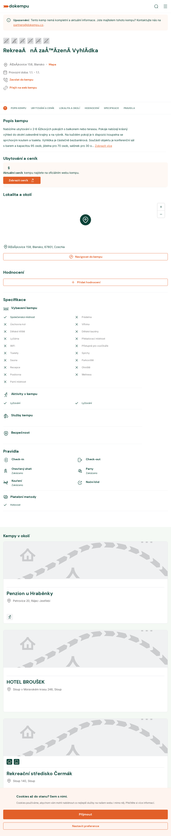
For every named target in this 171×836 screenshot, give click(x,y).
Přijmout (85, 814)
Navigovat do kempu (85, 256)
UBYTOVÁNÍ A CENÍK (42, 108)
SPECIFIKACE (111, 108)
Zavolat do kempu (21, 79)
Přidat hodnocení (85, 282)
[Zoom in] (161, 206)
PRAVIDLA (129, 108)
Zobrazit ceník (22, 180)
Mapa (51, 64)
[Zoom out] (161, 214)
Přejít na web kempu (23, 87)
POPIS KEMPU (18, 108)
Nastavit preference (85, 826)
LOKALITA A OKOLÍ (69, 108)
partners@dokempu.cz (28, 25)
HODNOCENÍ (92, 108)
